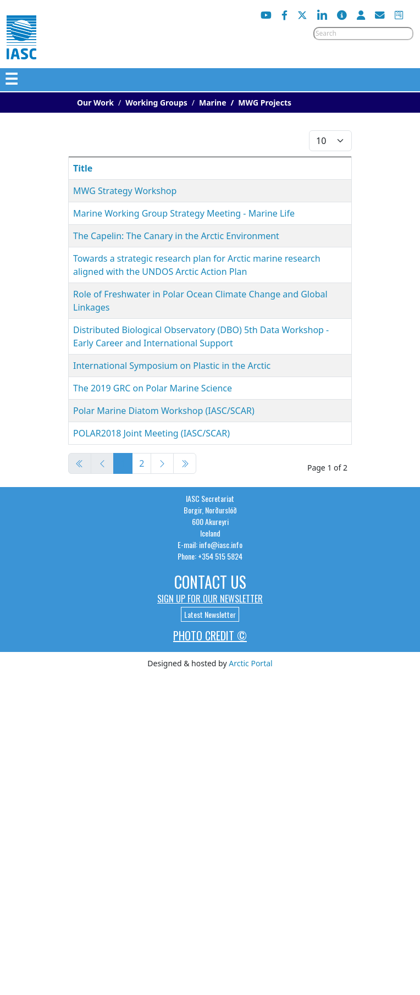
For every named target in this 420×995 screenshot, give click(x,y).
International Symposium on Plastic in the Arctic (171, 366)
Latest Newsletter (210, 614)
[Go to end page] (184, 463)
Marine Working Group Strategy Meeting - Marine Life (184, 213)
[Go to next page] (162, 463)
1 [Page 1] (122, 463)
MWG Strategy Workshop (124, 191)
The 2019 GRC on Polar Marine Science (152, 388)
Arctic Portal (250, 663)
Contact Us (210, 582)
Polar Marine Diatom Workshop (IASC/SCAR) (164, 411)
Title (82, 168)
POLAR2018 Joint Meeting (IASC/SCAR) (151, 433)
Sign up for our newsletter (210, 598)
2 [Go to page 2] (141, 463)
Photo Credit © (210, 635)
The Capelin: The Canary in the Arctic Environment (176, 236)
